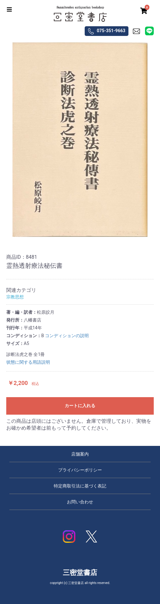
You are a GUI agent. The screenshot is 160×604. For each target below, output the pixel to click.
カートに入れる (80, 405)
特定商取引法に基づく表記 (80, 485)
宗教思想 (15, 296)
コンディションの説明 (67, 335)
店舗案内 (80, 454)
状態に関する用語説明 (28, 362)
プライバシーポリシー (80, 469)
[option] (80, 139)
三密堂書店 (80, 573)
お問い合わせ (80, 501)
